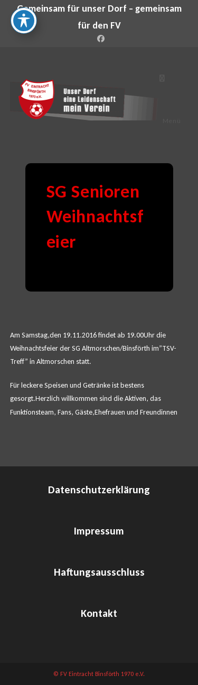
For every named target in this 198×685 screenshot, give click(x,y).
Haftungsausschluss (99, 572)
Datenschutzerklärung (99, 489)
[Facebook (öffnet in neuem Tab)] (99, 39)
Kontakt (99, 613)
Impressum (99, 530)
